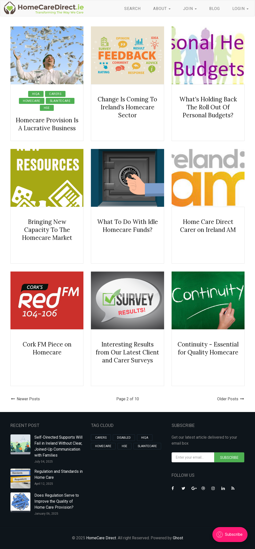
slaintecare (60, 101)
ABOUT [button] (162, 8)
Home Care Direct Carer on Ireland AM (208, 226)
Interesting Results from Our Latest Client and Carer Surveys (127, 352)
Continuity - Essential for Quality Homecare (208, 348)
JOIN (190, 8)
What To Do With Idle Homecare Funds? (127, 226)
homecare (31, 101)
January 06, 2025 (46, 513)
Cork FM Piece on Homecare (47, 348)
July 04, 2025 (43, 461)
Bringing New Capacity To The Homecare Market (47, 230)
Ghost (178, 538)
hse (47, 108)
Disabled (124, 437)
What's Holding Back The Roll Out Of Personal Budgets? (208, 107)
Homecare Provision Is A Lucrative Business (47, 124)
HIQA (36, 94)
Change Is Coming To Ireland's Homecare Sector (127, 107)
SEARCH (132, 8)
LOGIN (240, 8)
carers (55, 94)
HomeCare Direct (101, 538)
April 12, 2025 (43, 483)
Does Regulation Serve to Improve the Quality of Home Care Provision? (56, 501)
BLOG (214, 8)
